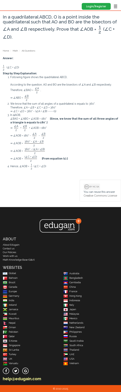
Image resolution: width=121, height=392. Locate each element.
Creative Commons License (100, 195)
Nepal (9, 322)
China (69, 286)
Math (15, 50)
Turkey (9, 354)
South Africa (73, 345)
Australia (71, 273)
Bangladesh (73, 277)
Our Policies (9, 252)
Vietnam (71, 363)
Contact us (8, 248)
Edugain (6, 4)
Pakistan (10, 331)
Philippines (72, 331)
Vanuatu (10, 363)
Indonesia (71, 300)
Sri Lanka (11, 349)
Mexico (70, 318)
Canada (10, 286)
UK (7, 358)
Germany (11, 295)
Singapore (11, 345)
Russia (70, 336)
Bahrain (10, 277)
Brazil (9, 282)
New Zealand (74, 327)
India (8, 300)
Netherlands (73, 322)
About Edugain (11, 244)
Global (9, 273)
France (70, 291)
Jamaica (10, 309)
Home (6, 50)
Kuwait (9, 313)
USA (68, 358)
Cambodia (72, 282)
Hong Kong (72, 295)
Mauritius (11, 318)
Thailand (71, 349)
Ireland (10, 304)
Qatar (9, 336)
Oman (9, 327)
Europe (10, 291)
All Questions (28, 50)
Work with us (10, 256)
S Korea (10, 340)
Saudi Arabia (73, 340)
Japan (69, 309)
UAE (68, 354)
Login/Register (96, 6)
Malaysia (71, 313)
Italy (68, 304)
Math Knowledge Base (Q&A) (19, 259)
